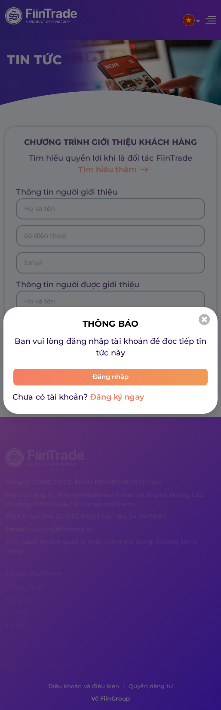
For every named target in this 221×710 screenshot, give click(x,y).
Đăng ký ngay (117, 397)
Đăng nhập (110, 377)
